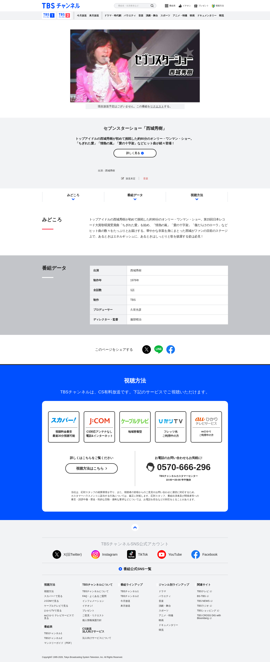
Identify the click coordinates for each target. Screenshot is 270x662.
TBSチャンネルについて (95, 591)
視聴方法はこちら (90, 468)
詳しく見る (133, 153)
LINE (158, 349)
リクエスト (157, 106)
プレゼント (203, 5)
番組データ (135, 195)
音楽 (140, 15)
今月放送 (82, 15)
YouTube (175, 554)
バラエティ (130, 15)
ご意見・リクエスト (93, 615)
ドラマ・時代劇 (112, 15)
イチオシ (187, 5)
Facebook (209, 554)
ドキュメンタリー (206, 15)
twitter (146, 349)
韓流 (221, 15)
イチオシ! (87, 605)
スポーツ (165, 15)
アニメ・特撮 (180, 15)
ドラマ (162, 591)
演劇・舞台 (152, 15)
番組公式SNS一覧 (137, 569)
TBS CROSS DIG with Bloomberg (209, 616)
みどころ (73, 195)
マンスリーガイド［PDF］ (58, 643)
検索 (152, 5)
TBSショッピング (206, 610)
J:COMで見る (51, 601)
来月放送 (94, 15)
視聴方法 (220, 5)
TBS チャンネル (61, 6)
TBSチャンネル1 (49, 15)
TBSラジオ (203, 605)
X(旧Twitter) (73, 554)
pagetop (135, 527)
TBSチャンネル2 (64, 15)
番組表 (172, 5)
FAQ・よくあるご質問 (94, 596)
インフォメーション (93, 601)
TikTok (143, 554)
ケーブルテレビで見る (56, 605)
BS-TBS (201, 596)
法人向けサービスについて (96, 638)
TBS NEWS (203, 601)
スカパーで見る (53, 596)
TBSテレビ (203, 591)
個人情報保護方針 (92, 620)
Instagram (110, 554)
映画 (192, 15)
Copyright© (47, 657)
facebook (170, 349)
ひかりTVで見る (53, 610)
